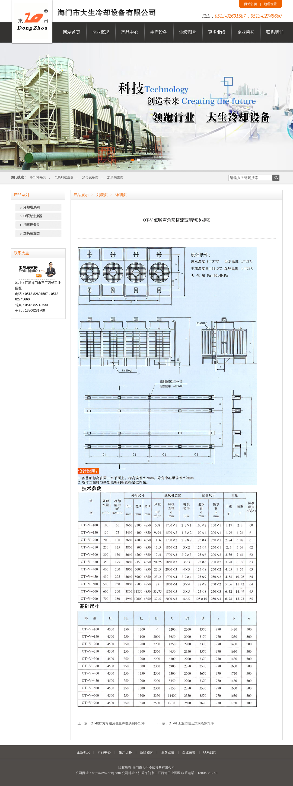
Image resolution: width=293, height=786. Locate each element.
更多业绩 (216, 32)
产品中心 (129, 32)
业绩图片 (187, 32)
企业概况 (100, 32)
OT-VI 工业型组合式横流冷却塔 (191, 723)
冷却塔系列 (38, 177)
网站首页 (250, 4)
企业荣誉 (245, 32)
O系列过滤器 (64, 177)
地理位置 (270, 4)
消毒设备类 (90, 177)
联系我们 (275, 32)
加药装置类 (115, 177)
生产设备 (158, 32)
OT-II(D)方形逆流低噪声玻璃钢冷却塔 (118, 723)
